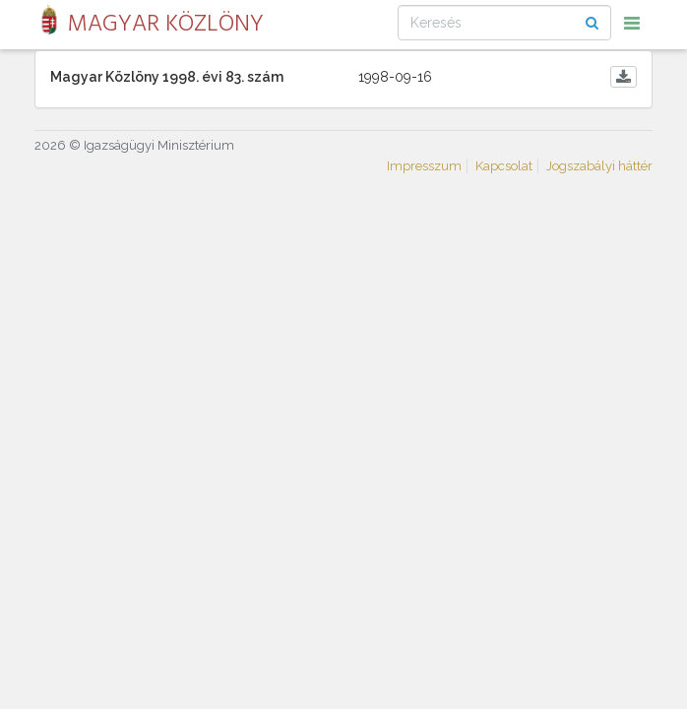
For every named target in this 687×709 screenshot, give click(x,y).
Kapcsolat (503, 166)
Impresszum (424, 166)
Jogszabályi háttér (599, 166)
